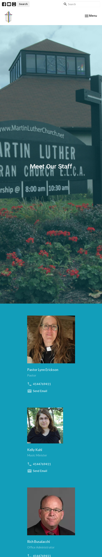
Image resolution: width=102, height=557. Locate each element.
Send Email (40, 391)
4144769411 (42, 384)
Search (23, 4)
